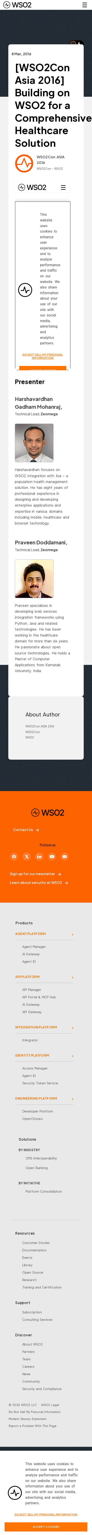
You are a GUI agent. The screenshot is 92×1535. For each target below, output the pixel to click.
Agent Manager (34, 947)
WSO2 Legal (50, 1405)
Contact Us (26, 829)
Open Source (32, 1272)
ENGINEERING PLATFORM (36, 1098)
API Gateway (32, 1012)
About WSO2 (32, 1344)
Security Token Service (40, 1083)
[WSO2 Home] (17, 4)
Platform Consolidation (44, 1191)
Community (31, 1381)
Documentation (34, 1250)
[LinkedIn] (39, 856)
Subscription (32, 1312)
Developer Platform (37, 1111)
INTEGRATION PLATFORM (36, 1027)
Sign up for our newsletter (35, 873)
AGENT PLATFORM (30, 934)
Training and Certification (42, 1287)
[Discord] (65, 856)
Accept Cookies (46, 1526)
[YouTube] (52, 856)
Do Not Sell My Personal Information (35, 1412)
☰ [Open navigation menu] (84, 5)
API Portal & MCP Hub (39, 997)
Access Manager (35, 1068)
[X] (27, 856)
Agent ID (29, 961)
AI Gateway (31, 954)
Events (27, 1257)
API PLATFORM (27, 977)
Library (27, 1265)
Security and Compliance (42, 1389)
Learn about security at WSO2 (39, 882)
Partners (28, 1352)
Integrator (30, 1040)
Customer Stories (36, 1243)
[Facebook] (14, 856)
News (26, 1374)
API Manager (31, 990)
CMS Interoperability (41, 1158)
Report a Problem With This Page (32, 1426)
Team (26, 1359)
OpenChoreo (32, 1119)
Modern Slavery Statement (27, 1419)
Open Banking (37, 1168)
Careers (28, 1366)
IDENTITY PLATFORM (32, 1055)
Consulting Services (37, 1319)
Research (29, 1280)
